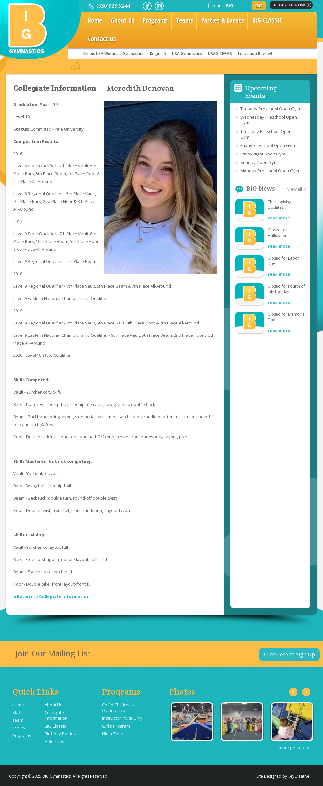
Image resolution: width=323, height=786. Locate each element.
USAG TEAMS (220, 53)
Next (306, 692)
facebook (147, 6)
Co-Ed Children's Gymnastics (118, 707)
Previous (293, 692)
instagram (159, 6)
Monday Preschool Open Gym (269, 171)
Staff (17, 712)
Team (17, 720)
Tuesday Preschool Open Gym (270, 109)
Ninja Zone (112, 734)
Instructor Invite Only (122, 718)
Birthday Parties (60, 734)
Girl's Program (116, 726)
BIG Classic (55, 726)
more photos (291, 747)
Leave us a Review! (255, 53)
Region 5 (158, 53)
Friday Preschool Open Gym (267, 145)
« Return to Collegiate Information (51, 596)
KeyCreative (298, 776)
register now (289, 5)
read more (279, 218)
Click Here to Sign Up (289, 654)
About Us (122, 20)
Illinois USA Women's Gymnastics (113, 53)
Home (95, 20)
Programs (155, 20)
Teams (184, 20)
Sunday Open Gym (258, 162)
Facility (18, 728)
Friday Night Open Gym (262, 154)
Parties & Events (222, 20)
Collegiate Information (54, 88)
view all (294, 189)
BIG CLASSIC (267, 20)
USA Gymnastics (187, 53)
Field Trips (54, 741)
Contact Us (102, 38)
